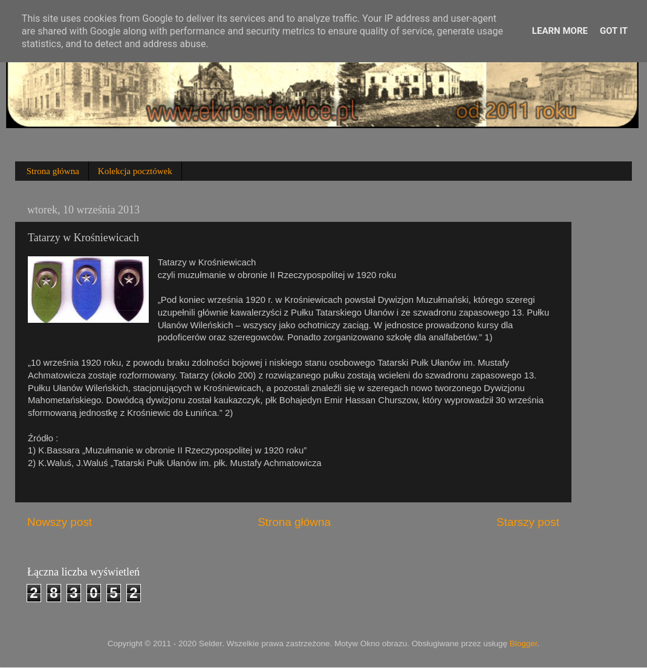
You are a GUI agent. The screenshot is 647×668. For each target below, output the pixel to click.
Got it (614, 30)
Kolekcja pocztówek (135, 171)
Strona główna (53, 171)
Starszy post (527, 522)
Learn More (560, 30)
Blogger (524, 643)
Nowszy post (59, 522)
